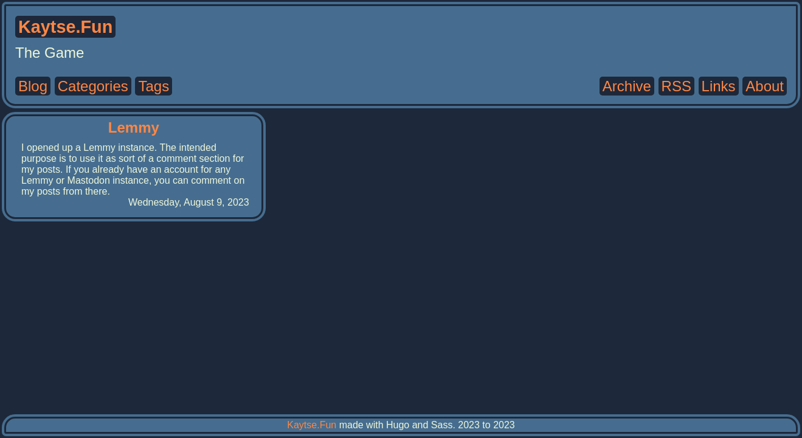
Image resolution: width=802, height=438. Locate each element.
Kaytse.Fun (311, 425)
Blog (32, 86)
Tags (153, 86)
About (764, 86)
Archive (627, 86)
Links (719, 86)
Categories (93, 86)
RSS (676, 86)
